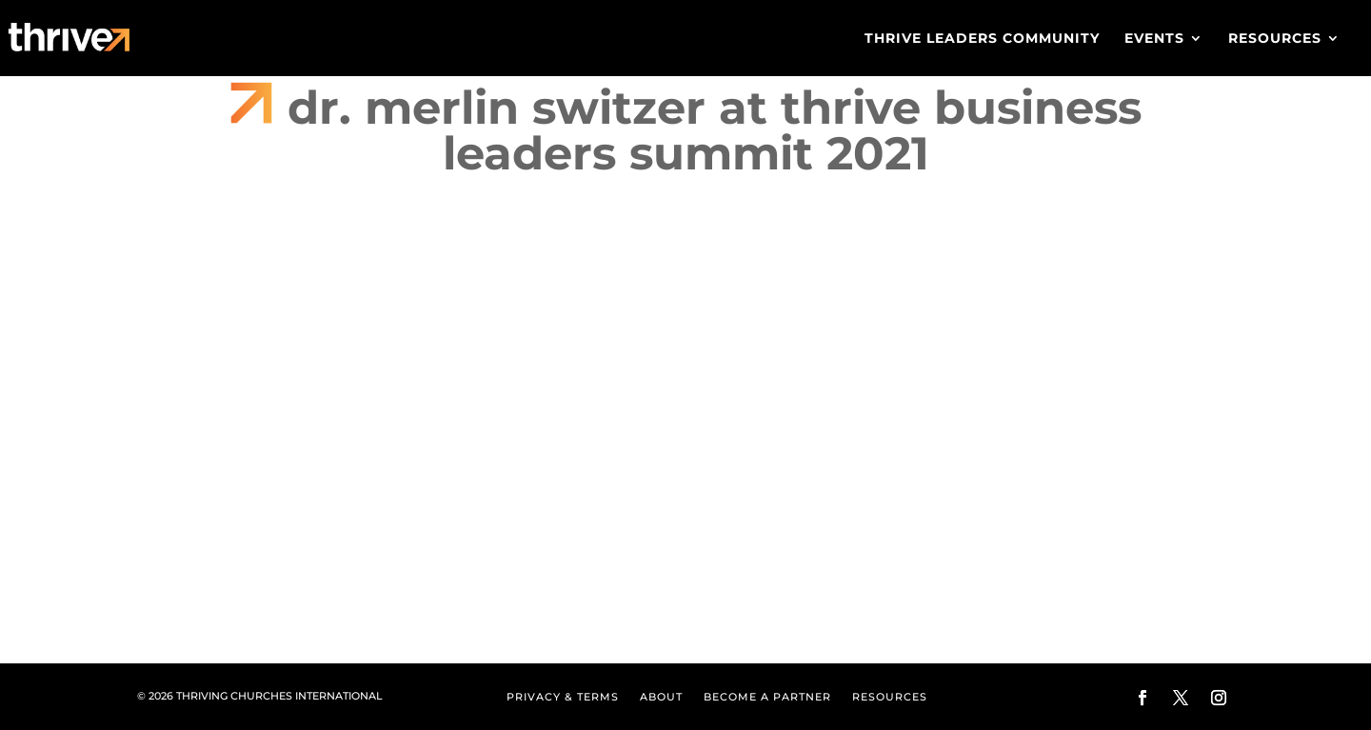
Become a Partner (767, 696)
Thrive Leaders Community (982, 39)
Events (1154, 39)
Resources (1274, 39)
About (661, 696)
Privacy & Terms (563, 696)
